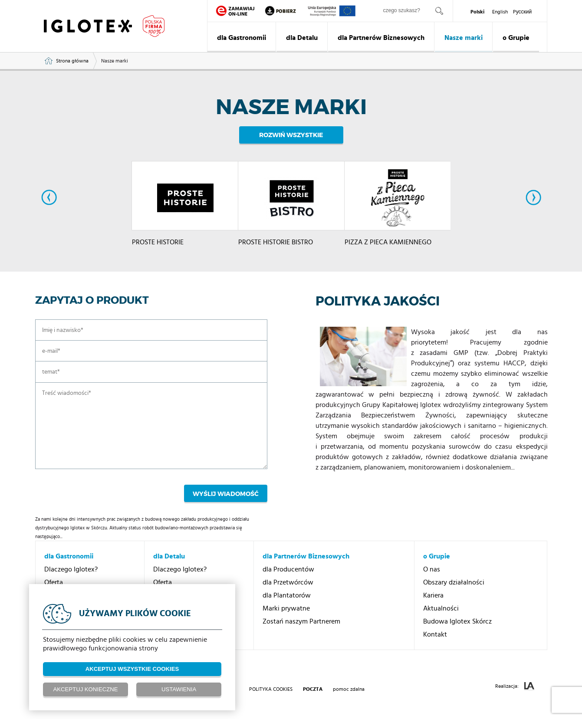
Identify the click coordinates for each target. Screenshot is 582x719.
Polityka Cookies (271, 689)
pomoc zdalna (349, 689)
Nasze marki (463, 37)
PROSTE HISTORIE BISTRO (275, 246)
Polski (477, 11)
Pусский (522, 11)
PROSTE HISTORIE (158, 246)
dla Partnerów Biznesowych (381, 37)
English (500, 11)
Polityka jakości (379, 301)
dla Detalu (302, 37)
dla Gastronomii (241, 37)
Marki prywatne (286, 608)
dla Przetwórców (288, 582)
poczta (312, 689)
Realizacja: (514, 686)
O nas (431, 569)
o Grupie (516, 37)
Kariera (433, 595)
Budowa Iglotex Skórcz (457, 621)
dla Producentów (288, 569)
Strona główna (72, 60)
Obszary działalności (453, 582)
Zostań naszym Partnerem (301, 621)
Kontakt (435, 634)
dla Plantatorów (287, 595)
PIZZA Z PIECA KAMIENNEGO (388, 246)
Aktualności (441, 608)
